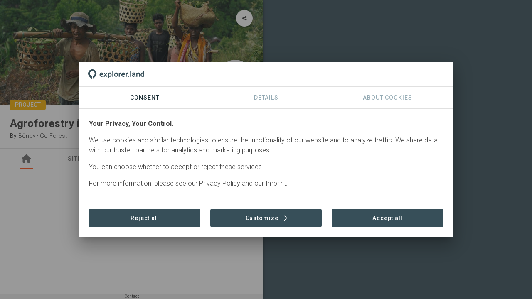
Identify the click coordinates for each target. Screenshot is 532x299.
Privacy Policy (219, 183)
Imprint (276, 183)
